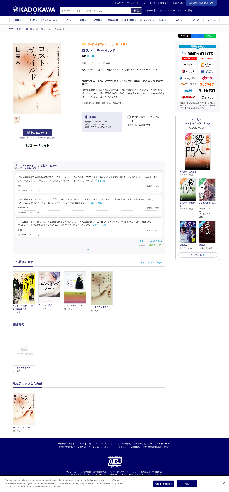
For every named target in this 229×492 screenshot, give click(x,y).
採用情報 (81, 411)
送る (211, 36)
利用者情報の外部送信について (157, 414)
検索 (136, 10)
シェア (198, 36)
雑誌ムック (147, 20)
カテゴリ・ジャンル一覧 (128, 3)
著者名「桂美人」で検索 (151, 263)
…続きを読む (99, 180)
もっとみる (196, 255)
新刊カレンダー (166, 10)
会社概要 (62, 411)
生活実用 (130, 20)
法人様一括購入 (140, 411)
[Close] (223, 483)
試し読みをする (37, 132)
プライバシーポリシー (102, 414)
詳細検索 (150, 10)
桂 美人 (91, 56)
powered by (150, 245)
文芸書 (17, 20)
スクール (211, 20)
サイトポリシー (121, 414)
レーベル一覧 (149, 3)
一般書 (82, 20)
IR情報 (71, 411)
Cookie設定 (136, 414)
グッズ (195, 20)
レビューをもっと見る (150, 241)
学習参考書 (114, 20)
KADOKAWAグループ (159, 411)
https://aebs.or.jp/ (102, 445)
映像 (163, 20)
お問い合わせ (84, 414)
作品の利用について (67, 414)
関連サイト (165, 3)
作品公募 (179, 3)
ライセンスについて (110, 411)
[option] (26, 353)
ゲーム (179, 20)
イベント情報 (184, 10)
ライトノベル (49, 20)
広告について (93, 411)
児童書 (98, 20)
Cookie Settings (163, 484)
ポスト (186, 36)
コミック (65, 20)
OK (187, 484)
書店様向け (126, 411)
